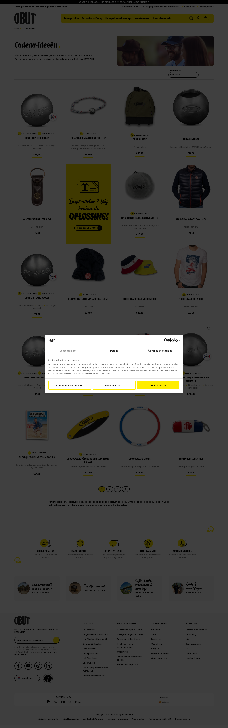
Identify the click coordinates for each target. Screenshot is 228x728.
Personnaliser (114, 385)
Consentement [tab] (68, 350)
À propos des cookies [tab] (160, 350)
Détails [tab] (114, 350)
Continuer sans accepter (69, 385)
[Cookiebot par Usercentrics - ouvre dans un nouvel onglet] (166, 340)
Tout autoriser (158, 385)
